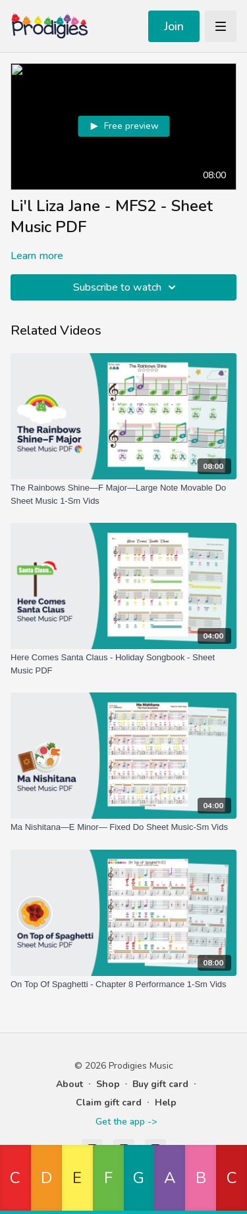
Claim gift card (109, 1102)
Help (166, 1102)
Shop (108, 1084)
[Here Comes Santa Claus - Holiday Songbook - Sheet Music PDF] (123, 664)
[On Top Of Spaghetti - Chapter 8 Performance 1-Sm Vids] (123, 984)
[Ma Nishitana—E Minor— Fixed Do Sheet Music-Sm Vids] (123, 827)
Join (174, 26)
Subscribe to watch (126, 287)
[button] (15, 1179)
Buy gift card (160, 1084)
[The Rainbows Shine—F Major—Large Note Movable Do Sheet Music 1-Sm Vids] (123, 494)
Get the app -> (126, 1121)
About (69, 1084)
